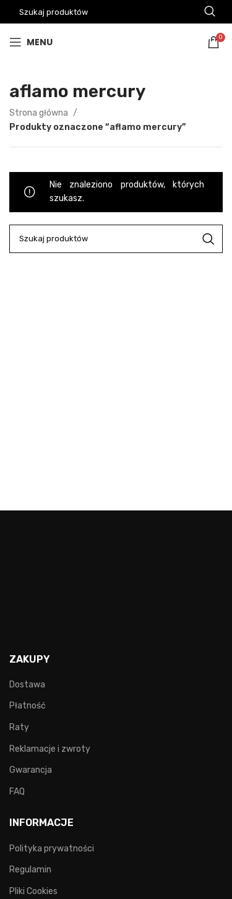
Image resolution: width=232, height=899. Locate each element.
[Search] (116, 239)
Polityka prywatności (51, 848)
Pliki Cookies (33, 891)
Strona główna (39, 113)
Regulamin (30, 869)
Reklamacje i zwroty (49, 749)
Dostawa (27, 684)
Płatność (27, 705)
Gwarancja (30, 770)
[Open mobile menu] (31, 42)
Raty (19, 727)
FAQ (17, 791)
